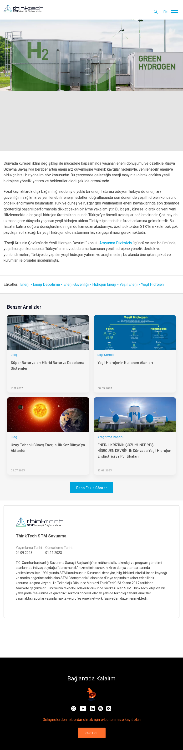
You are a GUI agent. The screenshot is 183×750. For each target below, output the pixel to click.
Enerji (24, 284)
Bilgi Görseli (105, 354)
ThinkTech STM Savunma (41, 535)
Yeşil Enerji (128, 284)
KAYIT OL (91, 733)
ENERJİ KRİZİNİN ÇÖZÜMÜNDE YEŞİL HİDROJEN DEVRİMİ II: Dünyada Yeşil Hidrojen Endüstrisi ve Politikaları (134, 450)
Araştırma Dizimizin (115, 243)
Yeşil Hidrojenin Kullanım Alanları (125, 362)
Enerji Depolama (46, 284)
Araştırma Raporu (110, 437)
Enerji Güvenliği (76, 284)
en (165, 12)
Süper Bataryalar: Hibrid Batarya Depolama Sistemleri (47, 365)
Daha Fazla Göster (91, 487)
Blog (14, 354)
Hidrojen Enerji (104, 284)
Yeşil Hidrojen (152, 284)
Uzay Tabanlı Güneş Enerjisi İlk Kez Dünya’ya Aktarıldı (48, 447)
